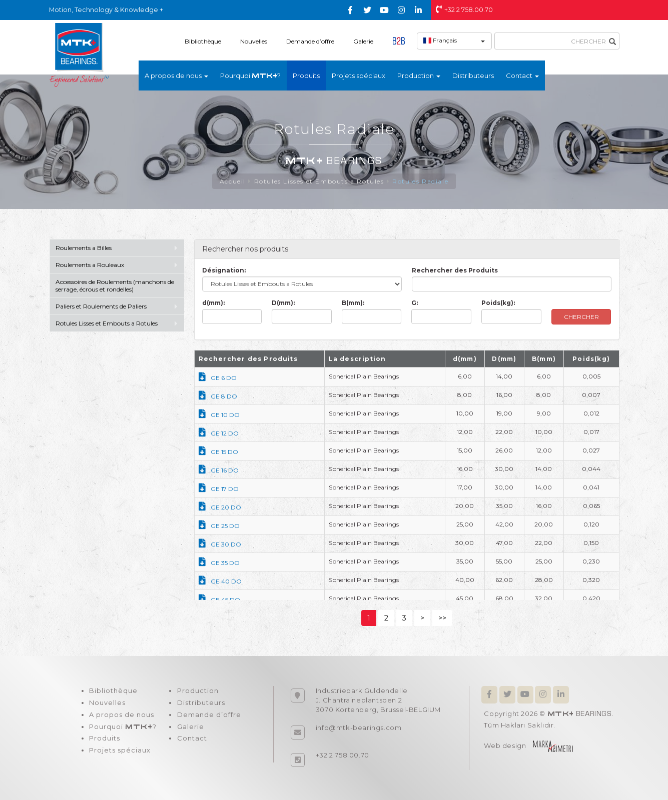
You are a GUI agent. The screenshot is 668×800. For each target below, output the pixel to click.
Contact (192, 739)
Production (197, 691)
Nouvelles (253, 41)
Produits (306, 76)
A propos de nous (121, 715)
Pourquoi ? (250, 76)
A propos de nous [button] (176, 76)
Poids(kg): (498, 302)
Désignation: (224, 270)
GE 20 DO (220, 507)
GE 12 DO (219, 433)
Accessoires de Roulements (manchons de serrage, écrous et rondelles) (115, 285)
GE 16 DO (219, 470)
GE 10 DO (219, 414)
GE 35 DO (219, 562)
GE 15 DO (218, 452)
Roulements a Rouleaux (90, 264)
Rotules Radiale (420, 181)
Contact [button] (522, 76)
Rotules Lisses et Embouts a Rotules (319, 181)
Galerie (363, 41)
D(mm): (283, 302)
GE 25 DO (219, 526)
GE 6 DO (218, 378)
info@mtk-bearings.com (359, 728)
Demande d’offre (310, 41)
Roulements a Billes (84, 248)
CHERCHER (581, 316)
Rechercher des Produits (455, 270)
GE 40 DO (220, 581)
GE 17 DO (219, 488)
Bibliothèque (203, 41)
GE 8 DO (218, 396)
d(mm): (213, 302)
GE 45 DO (219, 600)
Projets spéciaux (358, 76)
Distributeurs (473, 76)
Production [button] (418, 76)
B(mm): (353, 302)
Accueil (233, 181)
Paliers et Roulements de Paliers (101, 306)
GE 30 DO (220, 544)
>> (442, 618)
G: (414, 302)
